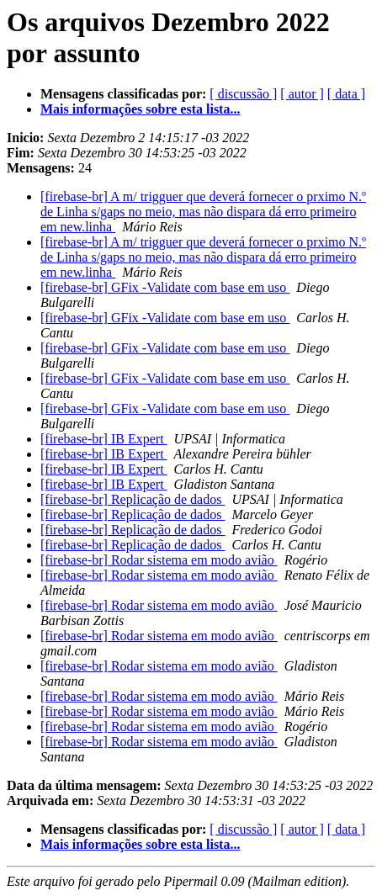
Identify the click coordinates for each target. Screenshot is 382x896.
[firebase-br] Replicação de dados (132, 499)
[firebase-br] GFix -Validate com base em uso (164, 287)
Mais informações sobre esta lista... (140, 109)
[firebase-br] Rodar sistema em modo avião (159, 560)
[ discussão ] (243, 94)
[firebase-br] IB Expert (103, 439)
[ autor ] (302, 94)
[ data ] (346, 94)
